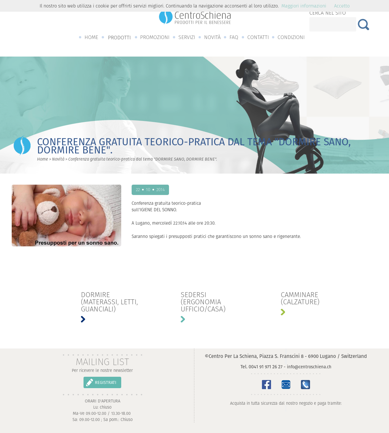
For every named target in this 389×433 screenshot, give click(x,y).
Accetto (342, 6)
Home (42, 159)
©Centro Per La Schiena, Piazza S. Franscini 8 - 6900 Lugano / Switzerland (286, 356)
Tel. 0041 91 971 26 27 (261, 366)
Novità (58, 159)
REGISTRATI (105, 382)
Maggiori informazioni (303, 6)
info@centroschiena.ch (309, 367)
